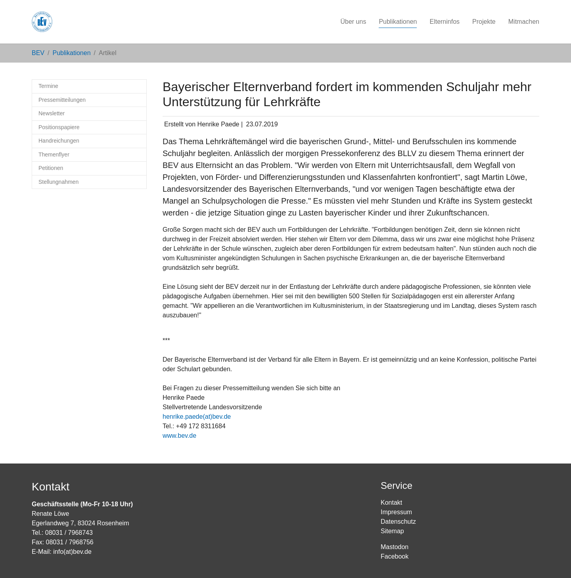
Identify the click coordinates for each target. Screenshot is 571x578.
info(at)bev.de (72, 551)
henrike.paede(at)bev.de (197, 416)
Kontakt (391, 502)
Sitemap (392, 531)
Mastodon (394, 547)
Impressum (396, 512)
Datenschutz (398, 521)
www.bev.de (179, 435)
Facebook (394, 556)
